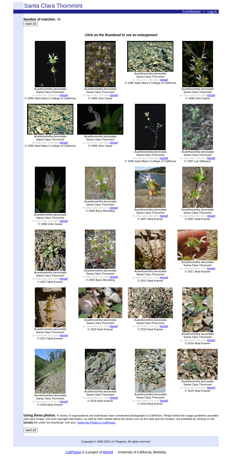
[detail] (64, 95)
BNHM (108, 452)
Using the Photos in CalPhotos (96, 422)
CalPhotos (73, 452)
